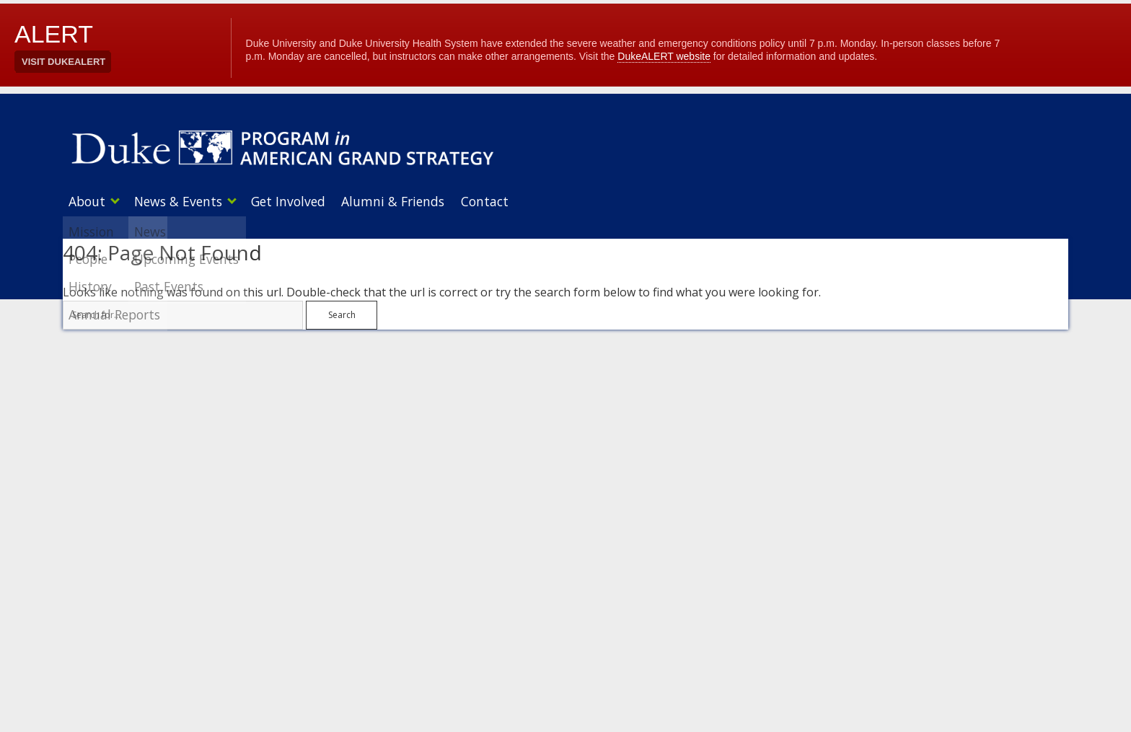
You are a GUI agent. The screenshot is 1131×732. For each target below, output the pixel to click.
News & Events (184, 201)
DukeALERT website (663, 56)
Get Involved (300, 201)
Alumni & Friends (410, 201)
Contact (507, 201)
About (87, 201)
